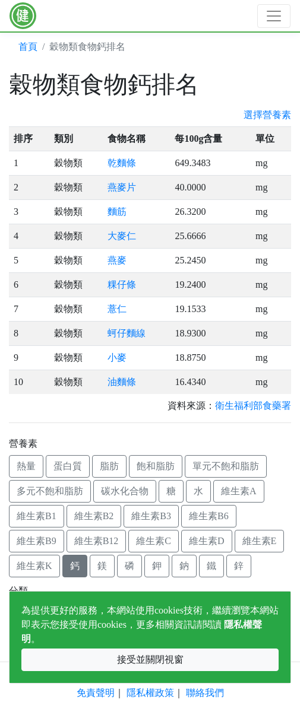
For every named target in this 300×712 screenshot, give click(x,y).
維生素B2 (94, 516)
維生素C (153, 541)
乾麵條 (122, 163)
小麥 (117, 357)
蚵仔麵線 (127, 333)
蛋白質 (67, 466)
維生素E (259, 541)
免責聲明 (96, 693)
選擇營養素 (267, 115)
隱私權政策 (150, 693)
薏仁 (117, 309)
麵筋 (117, 211)
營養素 (23, 443)
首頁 (27, 47)
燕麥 (117, 260)
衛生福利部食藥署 (253, 406)
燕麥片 (122, 187)
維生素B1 (36, 516)
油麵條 (122, 382)
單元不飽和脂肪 (225, 466)
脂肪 (109, 466)
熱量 (26, 466)
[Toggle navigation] (273, 16)
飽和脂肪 (156, 466)
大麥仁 (122, 236)
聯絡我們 (205, 693)
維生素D (207, 541)
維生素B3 (151, 516)
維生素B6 (209, 516)
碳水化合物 (125, 491)
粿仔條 (122, 284)
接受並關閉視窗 (150, 659)
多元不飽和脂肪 (50, 491)
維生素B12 (96, 541)
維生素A (239, 491)
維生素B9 (36, 541)
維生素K (34, 566)
